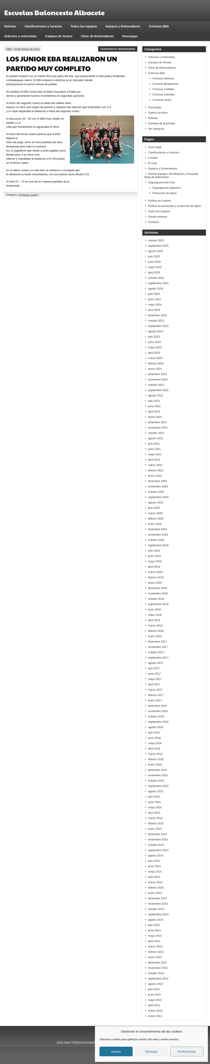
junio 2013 (154, 930)
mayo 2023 (155, 347)
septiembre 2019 (158, 545)
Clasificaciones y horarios (43, 26)
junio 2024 (154, 299)
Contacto (153, 222)
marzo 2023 (155, 358)
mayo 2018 (155, 614)
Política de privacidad (85, 1042)
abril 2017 (154, 684)
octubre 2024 (156, 277)
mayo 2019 (155, 561)
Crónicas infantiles (163, 94)
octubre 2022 (156, 384)
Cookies (153, 157)
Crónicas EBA (159, 26)
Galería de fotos (158, 112)
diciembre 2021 (157, 422)
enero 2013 (155, 957)
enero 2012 (155, 1016)
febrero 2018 (156, 630)
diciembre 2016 (157, 705)
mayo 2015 (155, 807)
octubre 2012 (156, 973)
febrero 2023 (156, 363)
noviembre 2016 (158, 711)
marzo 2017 (155, 689)
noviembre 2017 (158, 646)
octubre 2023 (156, 320)
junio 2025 (154, 261)
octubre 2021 (156, 433)
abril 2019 (154, 566)
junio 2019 (154, 556)
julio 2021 (154, 443)
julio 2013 (154, 925)
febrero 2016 (156, 759)
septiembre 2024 (158, 283)
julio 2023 (154, 336)
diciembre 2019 (157, 529)
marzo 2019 (155, 572)
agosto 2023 (155, 331)
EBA (9, 48)
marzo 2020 (155, 513)
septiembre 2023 (158, 326)
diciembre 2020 (157, 481)
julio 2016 (154, 732)
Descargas (130, 36)
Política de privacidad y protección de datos (174, 206)
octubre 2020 (156, 491)
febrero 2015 (156, 823)
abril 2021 (154, 459)
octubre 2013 (156, 909)
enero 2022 (155, 416)
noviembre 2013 (158, 903)
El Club (152, 163)
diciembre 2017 (157, 641)
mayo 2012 (155, 1000)
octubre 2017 (156, 652)
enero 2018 (155, 636)
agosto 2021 (155, 438)
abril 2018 (154, 620)
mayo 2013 (155, 935)
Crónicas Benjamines (165, 83)
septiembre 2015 (158, 786)
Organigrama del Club (161, 182)
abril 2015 (154, 812)
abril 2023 (154, 352)
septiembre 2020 (158, 497)
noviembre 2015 (158, 775)
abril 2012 (154, 1005)
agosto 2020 (155, 502)
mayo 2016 (155, 743)
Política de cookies (159, 200)
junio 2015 (154, 802)
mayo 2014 (155, 871)
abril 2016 (154, 748)
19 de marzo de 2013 (27, 48)
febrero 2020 (156, 518)
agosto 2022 (155, 395)
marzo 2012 (155, 1010)
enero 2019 (155, 582)
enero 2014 (155, 893)
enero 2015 (155, 828)
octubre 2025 (156, 240)
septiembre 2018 (158, 604)
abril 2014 (154, 877)
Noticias (10, 26)
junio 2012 (154, 994)
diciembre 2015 (157, 770)
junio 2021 (154, 449)
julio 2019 (154, 550)
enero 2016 (155, 764)
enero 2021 (155, 475)
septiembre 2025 (158, 245)
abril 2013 (154, 941)
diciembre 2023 (157, 315)
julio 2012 (154, 989)
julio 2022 (154, 400)
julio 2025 (154, 256)
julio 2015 (154, 796)
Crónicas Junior (28, 194)
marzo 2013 (155, 946)
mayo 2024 (155, 304)
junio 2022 (154, 406)
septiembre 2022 (158, 390)
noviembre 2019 (158, 534)
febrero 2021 (156, 470)
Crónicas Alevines (163, 78)
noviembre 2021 (158, 427)
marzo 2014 (155, 882)
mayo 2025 (155, 267)
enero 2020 (155, 523)
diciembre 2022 (157, 374)
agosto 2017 (155, 663)
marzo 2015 (155, 818)
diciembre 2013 (157, 898)
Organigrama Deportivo (166, 187)
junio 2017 (154, 673)
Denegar (151, 1051)
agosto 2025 (155, 251)
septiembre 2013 (158, 914)
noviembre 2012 (158, 967)
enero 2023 (155, 368)
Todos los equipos (83, 26)
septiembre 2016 (158, 721)
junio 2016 (154, 737)
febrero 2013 (156, 951)
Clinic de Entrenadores (97, 36)
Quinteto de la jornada (161, 123)
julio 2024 (154, 293)
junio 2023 (154, 342)
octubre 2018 (156, 598)
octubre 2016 (156, 716)
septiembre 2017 (158, 657)
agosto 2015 (155, 791)
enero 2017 (155, 700)
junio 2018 (154, 609)
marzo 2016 (155, 753)
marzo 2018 (155, 625)
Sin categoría (156, 128)
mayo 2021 (155, 454)
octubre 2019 (156, 540)
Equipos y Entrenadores (123, 26)
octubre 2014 (156, 844)
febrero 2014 (156, 887)
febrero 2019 (156, 577)
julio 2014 (154, 860)
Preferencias (187, 1051)
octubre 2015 (156, 780)
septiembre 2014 (158, 850)
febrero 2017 (156, 695)
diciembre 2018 (157, 588)
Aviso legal (154, 147)
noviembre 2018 (158, 593)
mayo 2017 (155, 679)
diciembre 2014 (157, 834)
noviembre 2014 (158, 839)
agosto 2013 (155, 919)
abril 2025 (154, 272)
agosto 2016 (155, 727)
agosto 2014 (155, 855)
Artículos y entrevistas (20, 36)
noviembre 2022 (158, 379)
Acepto (116, 1051)
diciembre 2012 (157, 962)
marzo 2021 (155, 465)
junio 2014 (154, 866)
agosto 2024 (155, 288)
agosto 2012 (155, 983)
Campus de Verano (58, 36)
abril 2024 (154, 310)
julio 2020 (154, 507)
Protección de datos (164, 193)
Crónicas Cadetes (163, 89)
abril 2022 (154, 411)
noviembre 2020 (158, 486)
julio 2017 (154, 668)
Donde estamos (157, 216)
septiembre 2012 (158, 978)
